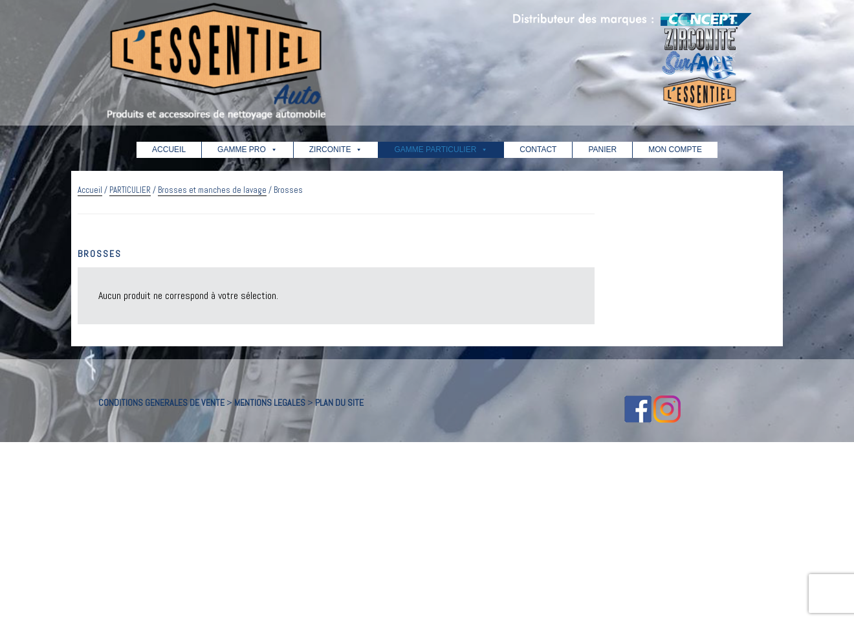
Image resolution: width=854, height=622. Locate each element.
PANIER (602, 149)
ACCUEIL (169, 149)
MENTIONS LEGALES (269, 402)
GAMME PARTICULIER (441, 149)
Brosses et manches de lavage (212, 189)
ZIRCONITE (336, 149)
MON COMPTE (675, 149)
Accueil (90, 189)
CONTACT (538, 149)
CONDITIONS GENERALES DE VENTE (161, 402)
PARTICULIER (130, 189)
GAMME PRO (247, 149)
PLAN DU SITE (339, 402)
